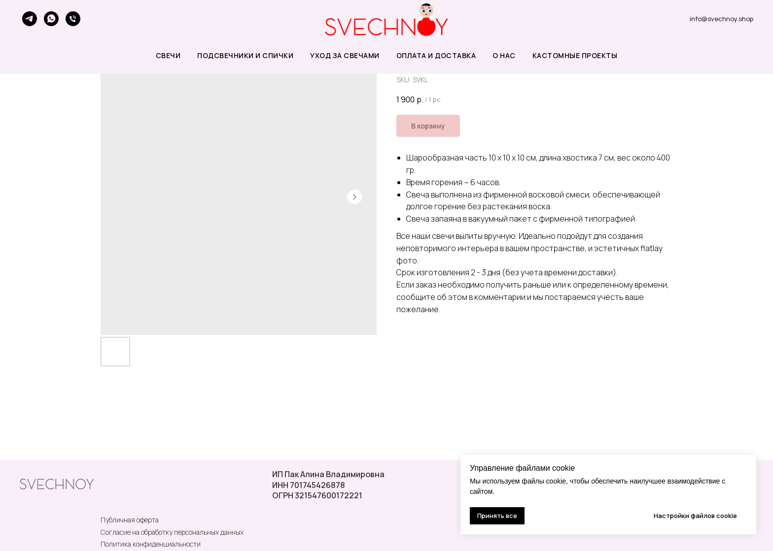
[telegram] (29, 18)
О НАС (504, 55)
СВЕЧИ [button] (168, 55)
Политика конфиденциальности (151, 544)
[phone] (73, 18)
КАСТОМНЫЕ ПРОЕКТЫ (575, 55)
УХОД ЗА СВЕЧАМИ (345, 55)
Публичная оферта (130, 519)
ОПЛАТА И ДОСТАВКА (436, 55)
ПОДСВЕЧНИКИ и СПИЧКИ (245, 55)
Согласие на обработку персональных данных (172, 532)
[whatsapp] (51, 18)
